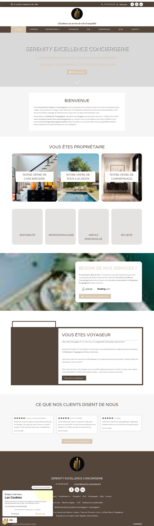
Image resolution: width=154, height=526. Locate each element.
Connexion (137, 523)
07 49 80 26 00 (62, 484)
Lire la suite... (19, 430)
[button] (34, 177)
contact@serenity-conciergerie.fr (87, 484)
